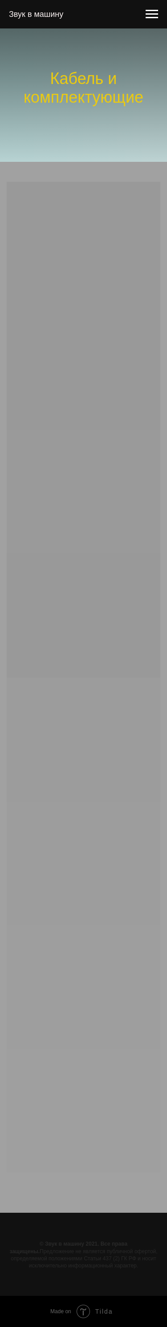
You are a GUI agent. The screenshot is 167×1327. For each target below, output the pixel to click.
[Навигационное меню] (152, 14)
